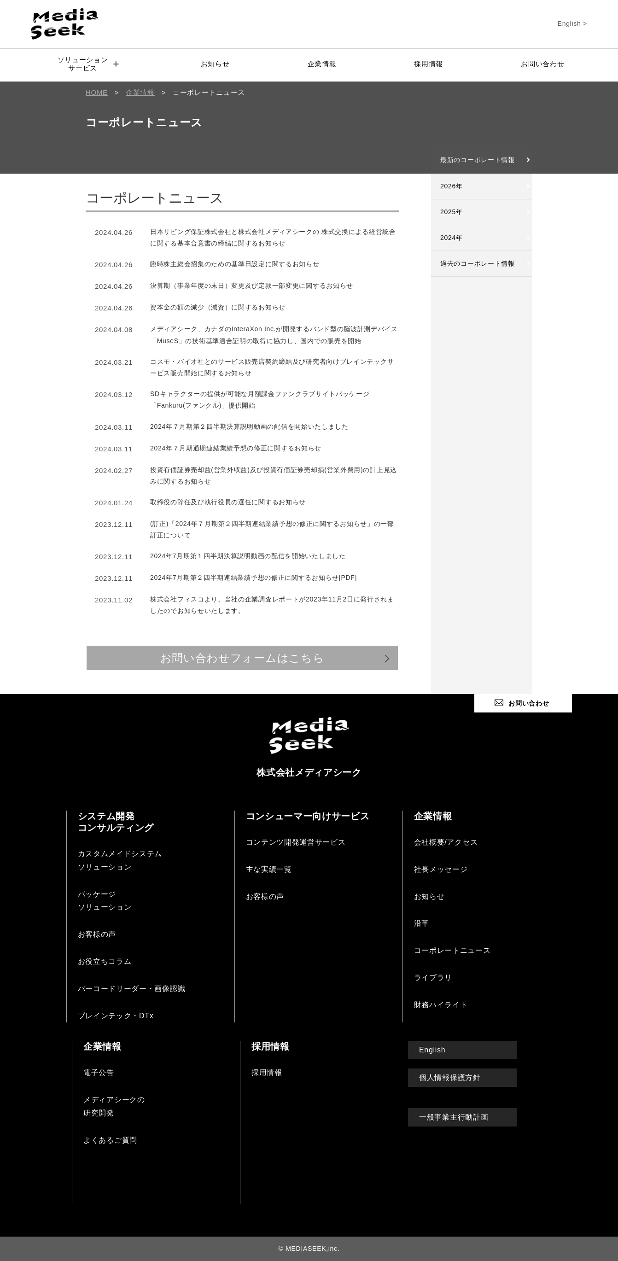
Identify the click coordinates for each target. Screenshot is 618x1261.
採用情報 (428, 64)
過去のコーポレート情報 (477, 263)
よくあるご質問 (110, 1140)
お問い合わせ (542, 64)
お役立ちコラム (105, 961)
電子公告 (98, 1072)
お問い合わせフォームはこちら (242, 658)
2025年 (451, 212)
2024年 (451, 237)
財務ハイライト (441, 1005)
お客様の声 (97, 934)
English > (572, 23)
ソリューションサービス (88, 64)
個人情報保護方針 (450, 1077)
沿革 (421, 923)
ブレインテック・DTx (116, 1016)
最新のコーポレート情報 (477, 159)
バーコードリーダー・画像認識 (132, 988)
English (432, 1050)
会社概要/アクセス (446, 842)
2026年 (451, 186)
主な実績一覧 (269, 869)
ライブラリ (433, 977)
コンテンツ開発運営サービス (296, 842)
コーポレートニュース (452, 950)
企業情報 (322, 64)
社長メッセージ (441, 869)
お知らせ (215, 64)
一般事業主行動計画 (453, 1117)
